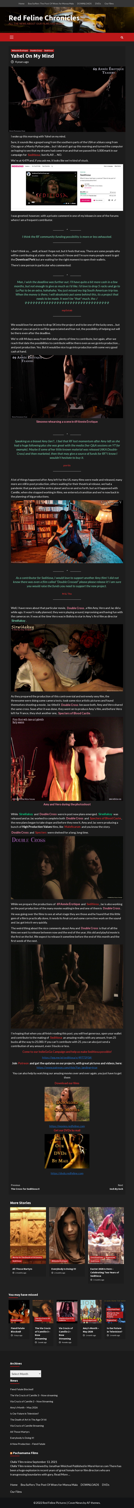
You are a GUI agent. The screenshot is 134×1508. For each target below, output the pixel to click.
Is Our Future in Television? (24, 1413)
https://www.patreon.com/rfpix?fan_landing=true (67, 1067)
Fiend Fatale (16, 1320)
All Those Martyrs (22, 1268)
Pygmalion (110, 1257)
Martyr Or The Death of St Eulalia (27, 1257)
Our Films (109, 3)
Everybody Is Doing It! (63, 1268)
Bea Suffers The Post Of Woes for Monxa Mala (51, 3)
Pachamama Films (25, 1453)
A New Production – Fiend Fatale (27, 1443)
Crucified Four (97, 1257)
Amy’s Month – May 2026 (24, 1407)
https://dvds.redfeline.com (67, 1173)
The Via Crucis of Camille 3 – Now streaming (34, 1395)
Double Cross (36, 50)
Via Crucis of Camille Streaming (27, 1425)
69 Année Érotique (20, 50)
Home (21, 3)
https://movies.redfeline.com (67, 1126)
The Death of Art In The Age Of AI (28, 1419)
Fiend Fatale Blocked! (22, 1389)
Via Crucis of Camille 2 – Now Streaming (31, 1401)
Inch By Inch (95, 1186)
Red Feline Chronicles (44, 17)
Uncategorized (89, 1320)
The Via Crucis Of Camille (42, 1319)
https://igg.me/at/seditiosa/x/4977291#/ (67, 1057)
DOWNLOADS (84, 3)
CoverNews (75, 1502)
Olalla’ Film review (21, 1461)
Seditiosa (48, 50)
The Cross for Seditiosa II (39, 1186)
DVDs (98, 3)
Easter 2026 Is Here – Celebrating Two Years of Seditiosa (104, 1272)
